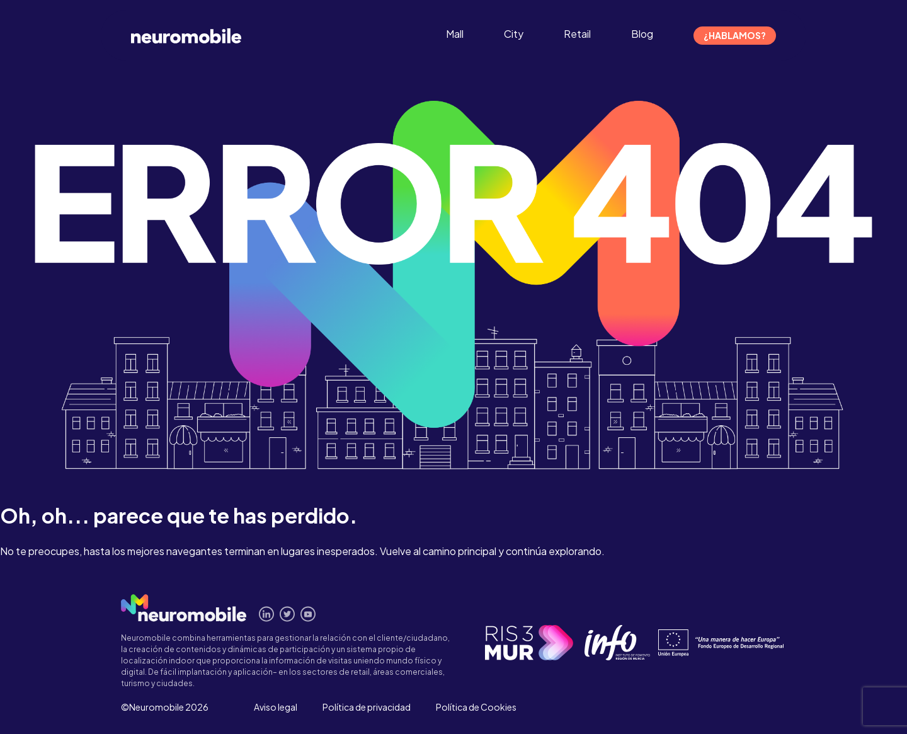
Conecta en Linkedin (267, 614)
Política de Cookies (476, 707)
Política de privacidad (366, 707)
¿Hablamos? (735, 35)
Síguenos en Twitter (287, 614)
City (513, 33)
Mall (455, 33)
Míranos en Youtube (308, 614)
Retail (577, 33)
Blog (642, 33)
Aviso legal (275, 707)
